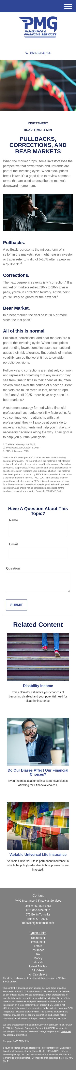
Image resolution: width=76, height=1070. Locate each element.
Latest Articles (38, 966)
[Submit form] (16, 605)
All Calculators (38, 974)
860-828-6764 (38, 53)
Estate (38, 946)
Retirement (38, 937)
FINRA (50, 1051)
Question (13, 568)
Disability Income (38, 686)
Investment (38, 941)
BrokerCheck (9, 981)
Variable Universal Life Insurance (37, 855)
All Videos (38, 970)
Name (13, 520)
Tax (38, 954)
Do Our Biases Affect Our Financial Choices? (38, 772)
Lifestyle (38, 962)
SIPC (57, 1051)
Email (13, 544)
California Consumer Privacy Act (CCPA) (35, 1028)
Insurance (38, 950)
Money (38, 958)
